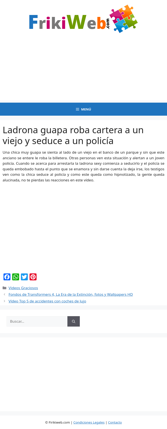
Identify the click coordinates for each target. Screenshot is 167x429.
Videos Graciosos (23, 287)
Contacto (115, 422)
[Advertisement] (83, 70)
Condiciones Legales (89, 422)
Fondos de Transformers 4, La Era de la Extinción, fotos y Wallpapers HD (70, 294)
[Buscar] (73, 321)
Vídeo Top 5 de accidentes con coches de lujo (47, 301)
